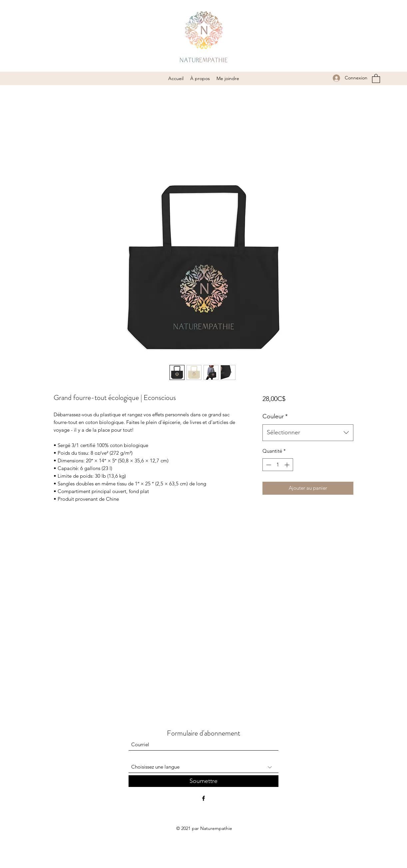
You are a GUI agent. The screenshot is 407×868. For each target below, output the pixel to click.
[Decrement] (267, 465)
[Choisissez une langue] (203, 767)
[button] (376, 78)
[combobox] (307, 432)
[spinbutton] (277, 465)
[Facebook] (203, 798)
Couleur (275, 416)
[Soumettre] (203, 781)
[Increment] (287, 465)
